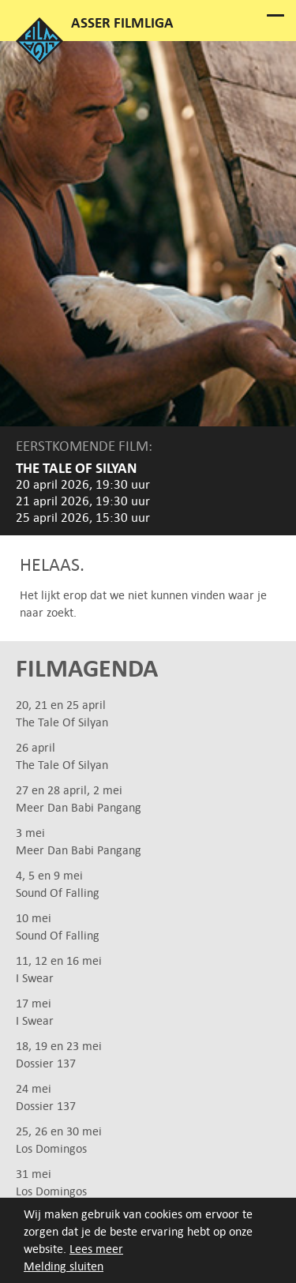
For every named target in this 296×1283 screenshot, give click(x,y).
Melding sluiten (63, 1266)
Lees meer (96, 1248)
